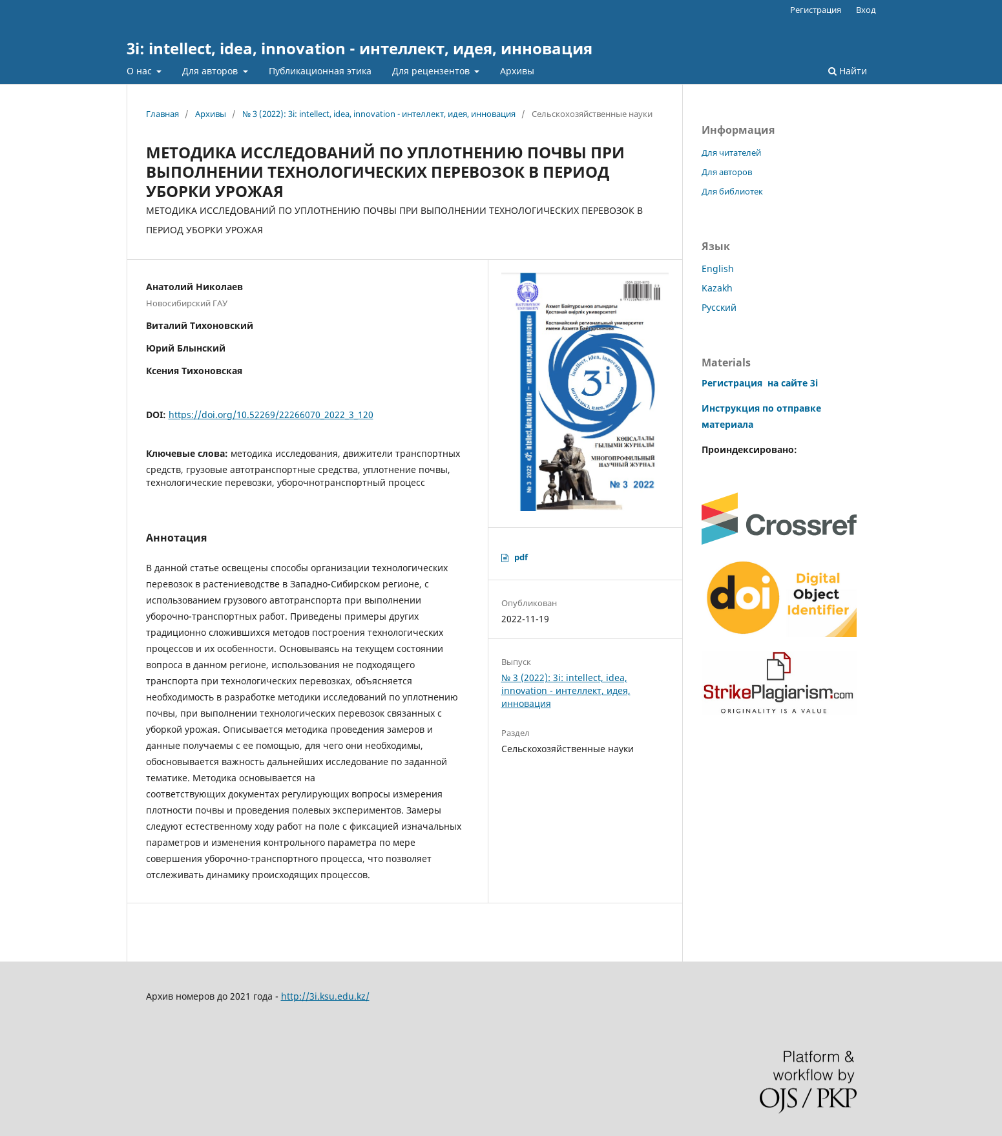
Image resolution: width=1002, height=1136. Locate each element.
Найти (847, 71)
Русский (719, 307)
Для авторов (211, 71)
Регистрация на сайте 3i (760, 383)
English (718, 268)
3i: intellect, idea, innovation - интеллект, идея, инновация (359, 48)
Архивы (517, 71)
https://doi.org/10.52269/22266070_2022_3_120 (271, 414)
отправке (797, 408)
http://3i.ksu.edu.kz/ (325, 996)
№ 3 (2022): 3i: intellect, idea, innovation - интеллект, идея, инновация (379, 114)
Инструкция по (738, 408)
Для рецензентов (432, 71)
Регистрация (815, 10)
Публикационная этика (320, 71)
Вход (866, 10)
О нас (140, 71)
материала (727, 424)
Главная (162, 114)
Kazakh (717, 288)
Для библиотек (732, 191)
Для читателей (731, 152)
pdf (521, 557)
